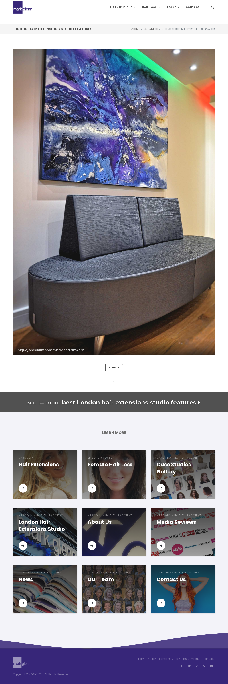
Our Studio (151, 28)
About (135, 28)
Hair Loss (181, 658)
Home (142, 658)
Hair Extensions (160, 658)
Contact (208, 658)
